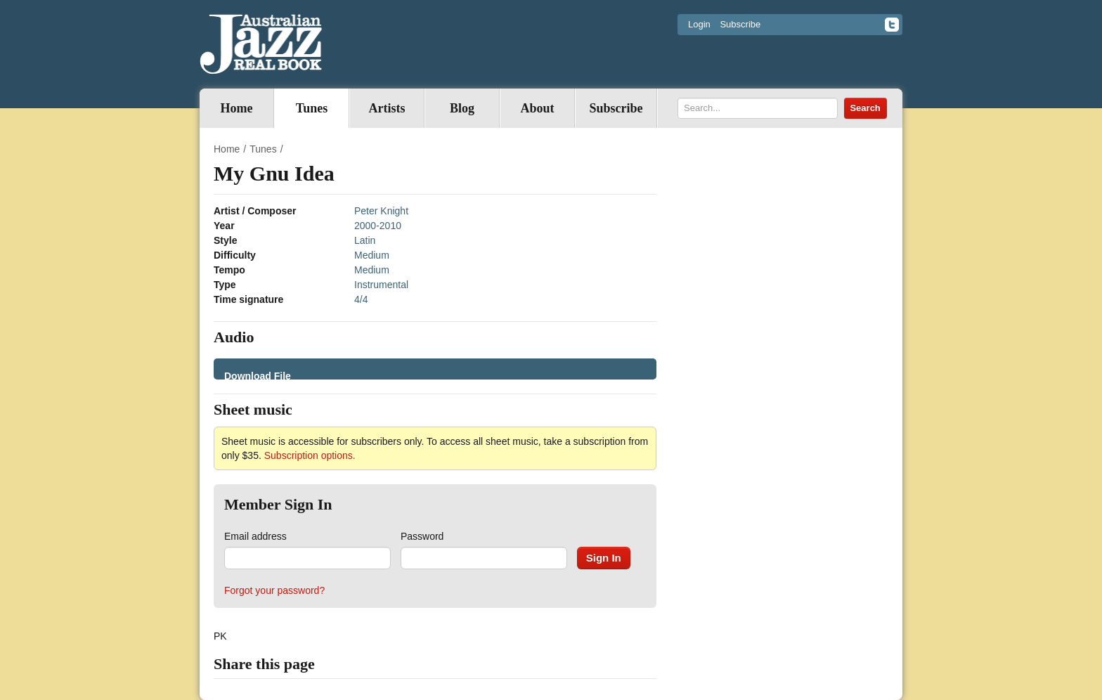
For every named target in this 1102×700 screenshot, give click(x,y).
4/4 (361, 299)
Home (237, 108)
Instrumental (381, 284)
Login (699, 24)
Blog (462, 108)
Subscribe (740, 24)
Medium (371, 255)
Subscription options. (310, 455)
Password (422, 536)
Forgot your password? (274, 590)
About (537, 108)
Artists (387, 108)
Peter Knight (381, 210)
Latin (364, 240)
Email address (255, 536)
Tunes (312, 108)
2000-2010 (377, 225)
